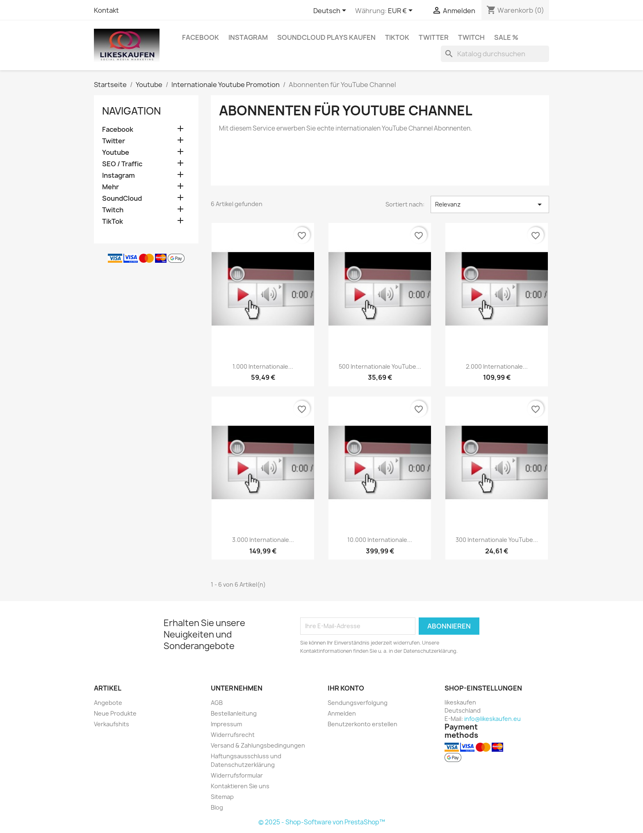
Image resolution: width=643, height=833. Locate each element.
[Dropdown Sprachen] (331, 11)
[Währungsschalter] (401, 11)
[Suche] (495, 54)
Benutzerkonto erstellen (362, 724)
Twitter (434, 37)
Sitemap (222, 797)
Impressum (226, 724)
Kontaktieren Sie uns (240, 786)
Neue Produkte (115, 713)
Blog (217, 807)
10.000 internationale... (379, 540)
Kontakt (106, 10)
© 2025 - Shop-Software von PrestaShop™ (321, 822)
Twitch (471, 37)
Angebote (108, 703)
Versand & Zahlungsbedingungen (258, 745)
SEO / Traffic (122, 164)
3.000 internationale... (263, 540)
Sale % (506, 37)
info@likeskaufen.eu (492, 719)
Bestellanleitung (234, 713)
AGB (217, 703)
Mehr (110, 187)
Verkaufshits (111, 724)
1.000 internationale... (263, 366)
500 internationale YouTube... (380, 366)
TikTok (397, 37)
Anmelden (342, 713)
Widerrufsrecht (233, 735)
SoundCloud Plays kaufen (326, 37)
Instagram (248, 37)
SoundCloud (122, 198)
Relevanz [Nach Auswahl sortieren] (490, 204)
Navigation (131, 111)
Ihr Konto (346, 688)
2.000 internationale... (497, 366)
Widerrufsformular (237, 775)
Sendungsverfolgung (358, 703)
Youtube (115, 152)
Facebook (200, 37)
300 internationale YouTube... (497, 540)
